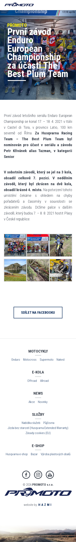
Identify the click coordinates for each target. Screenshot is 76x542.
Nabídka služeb (31, 423)
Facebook (26, 475)
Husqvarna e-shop (17, 454)
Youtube (50, 475)
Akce (32, 402)
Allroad (44, 381)
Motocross (29, 359)
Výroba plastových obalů (55, 454)
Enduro (16, 359)
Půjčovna (48, 423)
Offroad (32, 381)
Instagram (38, 475)
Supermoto (47, 359)
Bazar (34, 454)
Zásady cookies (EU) (38, 433)
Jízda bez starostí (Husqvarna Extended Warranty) (38, 428)
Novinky (42, 402)
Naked (60, 359)
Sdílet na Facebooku (38, 312)
